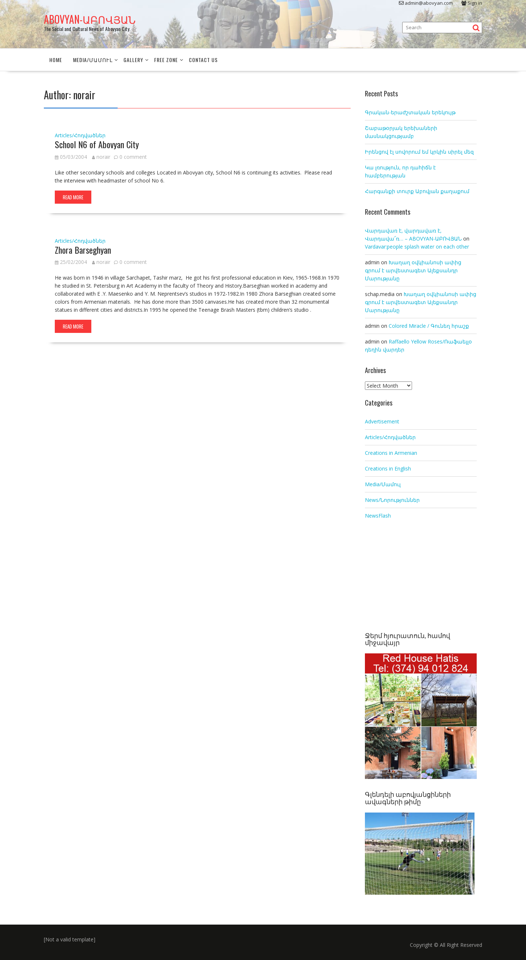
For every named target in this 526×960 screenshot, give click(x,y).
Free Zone (166, 60)
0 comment (133, 156)
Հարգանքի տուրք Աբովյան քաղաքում (417, 191)
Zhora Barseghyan (83, 249)
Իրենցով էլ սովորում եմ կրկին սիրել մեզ (419, 151)
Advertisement (382, 421)
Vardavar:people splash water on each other (417, 246)
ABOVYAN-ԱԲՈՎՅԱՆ (90, 19)
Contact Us (203, 60)
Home (55, 60)
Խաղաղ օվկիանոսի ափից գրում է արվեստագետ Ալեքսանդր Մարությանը (413, 270)
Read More (73, 196)
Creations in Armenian (391, 452)
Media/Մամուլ (93, 60)
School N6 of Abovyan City (97, 144)
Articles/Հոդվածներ (80, 135)
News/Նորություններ (392, 499)
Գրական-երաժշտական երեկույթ (410, 112)
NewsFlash (378, 515)
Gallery (133, 60)
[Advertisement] (421, 576)
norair (101, 156)
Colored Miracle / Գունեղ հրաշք (429, 325)
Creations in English (388, 468)
